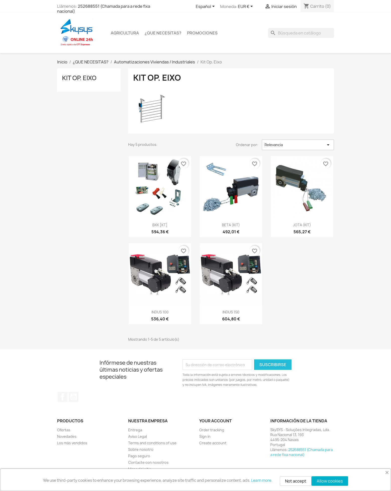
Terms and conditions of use (152, 443)
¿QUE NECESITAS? (163, 33)
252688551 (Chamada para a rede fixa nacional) (103, 8)
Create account (212, 443)
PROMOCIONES (202, 33)
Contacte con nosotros (148, 462)
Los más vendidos (72, 443)
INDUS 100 (160, 312)
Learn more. (261, 480)
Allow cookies (330, 481)
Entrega (135, 430)
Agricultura (125, 33)
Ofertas (63, 430)
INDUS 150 (230, 312)
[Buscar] (301, 33)
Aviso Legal (137, 436)
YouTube (74, 397)
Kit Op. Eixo (79, 78)
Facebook (63, 397)
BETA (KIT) (231, 225)
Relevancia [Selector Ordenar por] (298, 145)
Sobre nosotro (140, 449)
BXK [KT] (159, 225)
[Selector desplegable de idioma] (206, 7)
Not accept (295, 481)
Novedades (67, 436)
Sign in (204, 436)
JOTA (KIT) (302, 225)
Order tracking (211, 430)
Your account (215, 421)
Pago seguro (139, 456)
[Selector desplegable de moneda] (246, 7)
